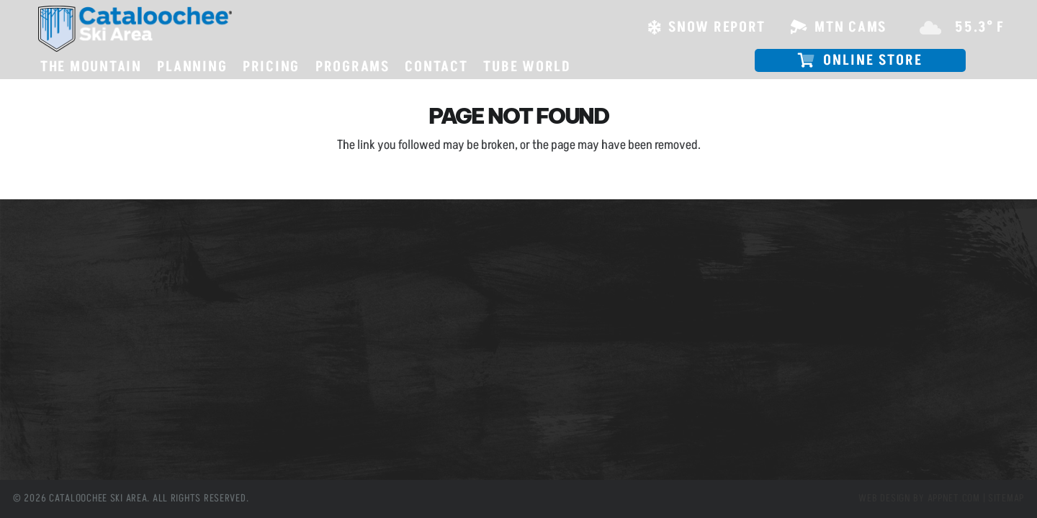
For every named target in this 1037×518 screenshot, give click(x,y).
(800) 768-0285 (360, 320)
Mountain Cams (67, 292)
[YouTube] (406, 430)
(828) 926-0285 (360, 307)
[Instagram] (374, 430)
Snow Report (60, 312)
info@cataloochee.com (372, 348)
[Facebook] (310, 430)
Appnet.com (954, 498)
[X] (341, 430)
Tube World (56, 352)
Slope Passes (61, 272)
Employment (60, 332)
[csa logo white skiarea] (135, 29)
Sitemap (1006, 498)
